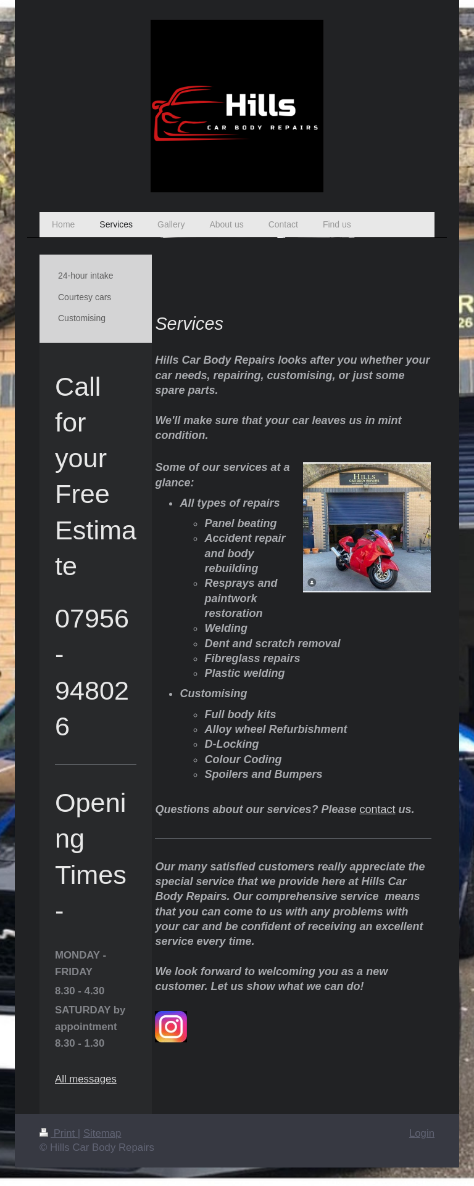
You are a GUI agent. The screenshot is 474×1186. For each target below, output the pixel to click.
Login (421, 1133)
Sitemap (102, 1133)
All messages (86, 1079)
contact (378, 809)
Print (59, 1133)
